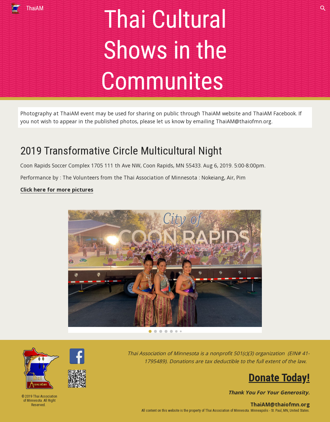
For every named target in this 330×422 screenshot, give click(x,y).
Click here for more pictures (56, 189)
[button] (323, 8)
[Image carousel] (165, 271)
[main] (165, 50)
